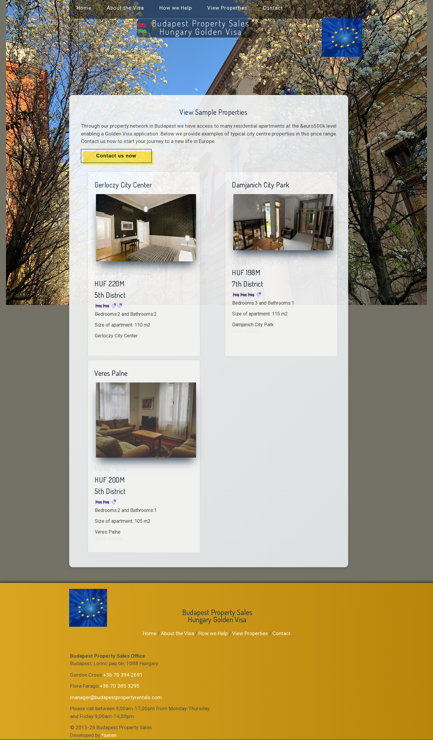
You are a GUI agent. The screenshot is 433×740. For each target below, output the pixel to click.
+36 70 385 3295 (120, 686)
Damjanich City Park (260, 261)
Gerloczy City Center (123, 272)
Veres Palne (111, 468)
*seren (108, 735)
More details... (109, 343)
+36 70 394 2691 (123, 675)
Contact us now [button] (116, 155)
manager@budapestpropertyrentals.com (116, 697)
